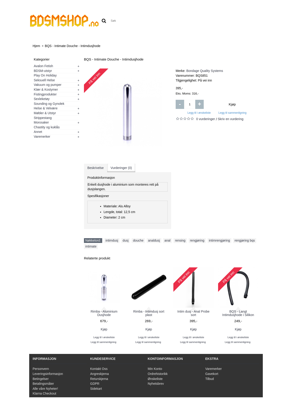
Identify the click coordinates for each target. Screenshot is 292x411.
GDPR (94, 383)
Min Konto (155, 369)
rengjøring (197, 240)
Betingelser (41, 379)
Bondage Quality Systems (204, 71)
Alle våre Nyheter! (45, 388)
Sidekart (96, 388)
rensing (180, 240)
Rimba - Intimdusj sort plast (148, 313)
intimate (90, 246)
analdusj (154, 240)
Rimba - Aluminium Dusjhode (104, 313)
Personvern (41, 369)
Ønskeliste (155, 379)
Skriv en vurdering (230, 119)
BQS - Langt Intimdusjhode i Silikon (238, 313)
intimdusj (112, 240)
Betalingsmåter (43, 383)
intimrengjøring (219, 240)
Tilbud (209, 379)
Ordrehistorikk (158, 374)
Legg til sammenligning (233, 112)
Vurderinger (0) (121, 168)
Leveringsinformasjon (48, 374)
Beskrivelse (95, 168)
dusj (126, 240)
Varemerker (213, 369)
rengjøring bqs (245, 240)
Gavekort (211, 374)
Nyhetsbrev (156, 383)
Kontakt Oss (98, 369)
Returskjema (99, 379)
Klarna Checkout (44, 393)
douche (138, 240)
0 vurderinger (205, 119)
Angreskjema (99, 374)
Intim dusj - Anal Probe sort (193, 313)
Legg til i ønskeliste (199, 112)
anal (167, 240)
